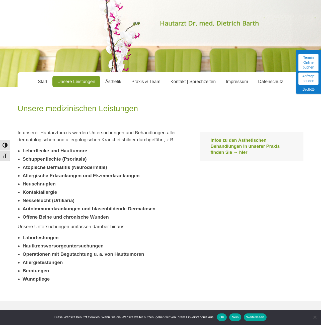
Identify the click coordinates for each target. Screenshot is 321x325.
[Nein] (314, 317)
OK (221, 317)
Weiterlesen (255, 317)
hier (243, 152)
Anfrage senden (308, 78)
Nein (235, 317)
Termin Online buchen (308, 62)
